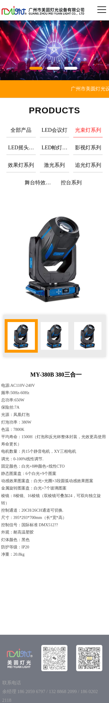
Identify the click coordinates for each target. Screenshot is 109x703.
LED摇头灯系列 (21, 153)
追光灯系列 (88, 169)
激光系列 (54, 169)
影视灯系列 (88, 151)
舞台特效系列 (38, 188)
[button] (37, 67)
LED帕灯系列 (54, 153)
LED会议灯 (54, 134)
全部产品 (20, 134)
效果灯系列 (21, 169)
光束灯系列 (88, 134)
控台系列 (71, 186)
